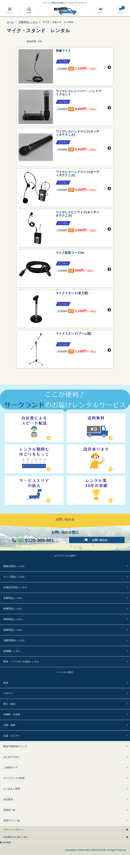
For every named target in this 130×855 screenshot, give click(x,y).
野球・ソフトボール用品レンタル (21, 661)
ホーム (10, 22)
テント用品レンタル (14, 576)
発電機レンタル (11, 651)
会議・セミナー (11, 735)
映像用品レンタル (12, 608)
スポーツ (8, 693)
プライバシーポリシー (13, 830)
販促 (5, 682)
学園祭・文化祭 (11, 714)
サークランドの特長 (14, 778)
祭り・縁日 (9, 704)
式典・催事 (9, 725)
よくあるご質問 (11, 788)
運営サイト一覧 (11, 820)
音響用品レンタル (28, 22)
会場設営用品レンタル (15, 587)
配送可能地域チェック (15, 746)
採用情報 (7, 842)
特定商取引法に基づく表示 (15, 837)
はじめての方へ (11, 757)
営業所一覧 (9, 810)
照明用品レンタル (12, 619)
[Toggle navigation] (9, 11)
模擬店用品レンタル (14, 566)
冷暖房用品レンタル (14, 640)
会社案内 (8, 799)
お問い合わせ (100, 540)
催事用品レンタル (12, 630)
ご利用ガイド (10, 767)
